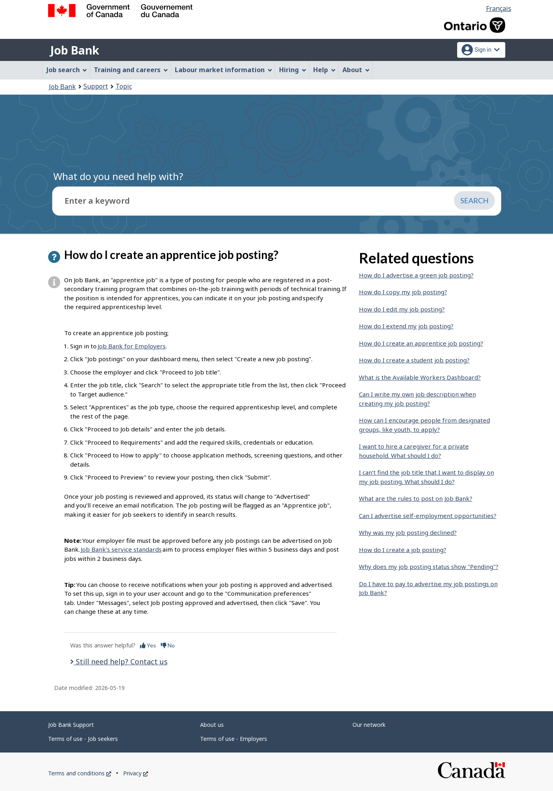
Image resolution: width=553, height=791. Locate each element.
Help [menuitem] (324, 69)
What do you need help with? (118, 176)
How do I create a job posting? (402, 550)
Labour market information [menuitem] (223, 69)
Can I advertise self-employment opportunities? (427, 516)
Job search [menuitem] (67, 69)
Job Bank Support (71, 724)
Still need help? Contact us (121, 661)
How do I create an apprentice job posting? (421, 343)
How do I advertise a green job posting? (416, 275)
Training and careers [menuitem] (131, 69)
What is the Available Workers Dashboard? (420, 377)
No (168, 645)
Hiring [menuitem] (292, 69)
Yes (148, 645)
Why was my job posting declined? (408, 532)
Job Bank (74, 50)
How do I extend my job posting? (406, 326)
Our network (368, 724)
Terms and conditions (79, 773)
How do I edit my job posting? (402, 309)
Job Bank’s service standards (121, 549)
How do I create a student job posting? (414, 360)
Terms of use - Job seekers (83, 738)
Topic (123, 86)
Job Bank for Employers (131, 346)
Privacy (135, 773)
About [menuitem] (356, 69)
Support (95, 86)
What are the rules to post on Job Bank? (415, 498)
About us (212, 724)
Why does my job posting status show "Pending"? (428, 566)
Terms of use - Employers (233, 738)
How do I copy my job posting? (403, 292)
